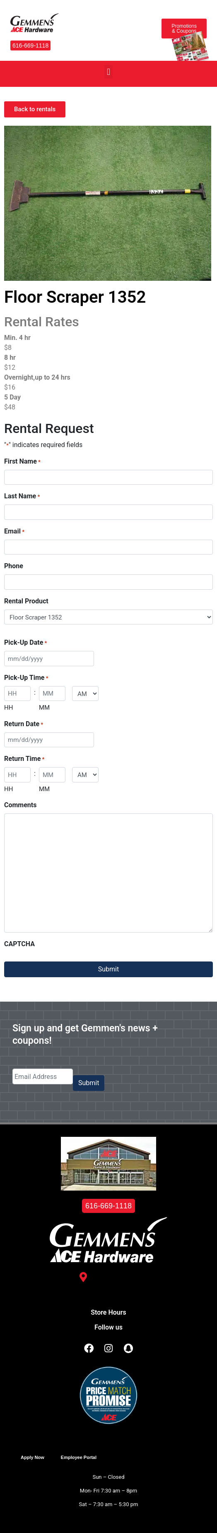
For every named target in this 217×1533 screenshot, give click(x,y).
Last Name (22, 496)
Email (14, 531)
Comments (20, 805)
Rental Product (26, 601)
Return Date (23, 724)
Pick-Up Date (25, 643)
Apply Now (32, 1457)
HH (8, 707)
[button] (108, 72)
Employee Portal (78, 1457)
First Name (22, 461)
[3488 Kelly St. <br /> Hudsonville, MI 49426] (83, 1277)
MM (44, 707)
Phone (13, 566)
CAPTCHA (19, 944)
